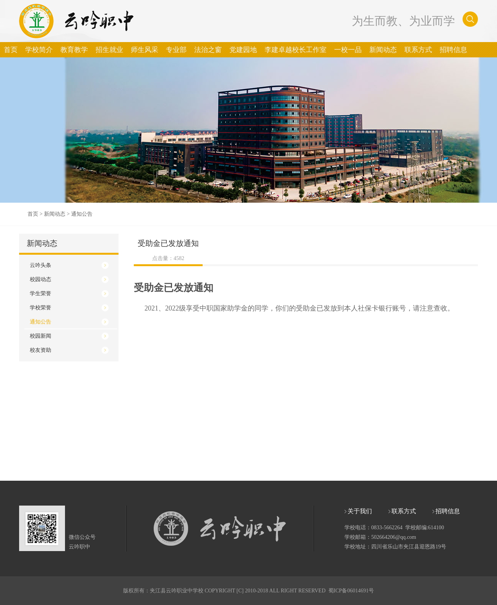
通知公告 (82, 214)
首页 (33, 214)
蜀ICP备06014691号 (351, 591)
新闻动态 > (57, 214)
